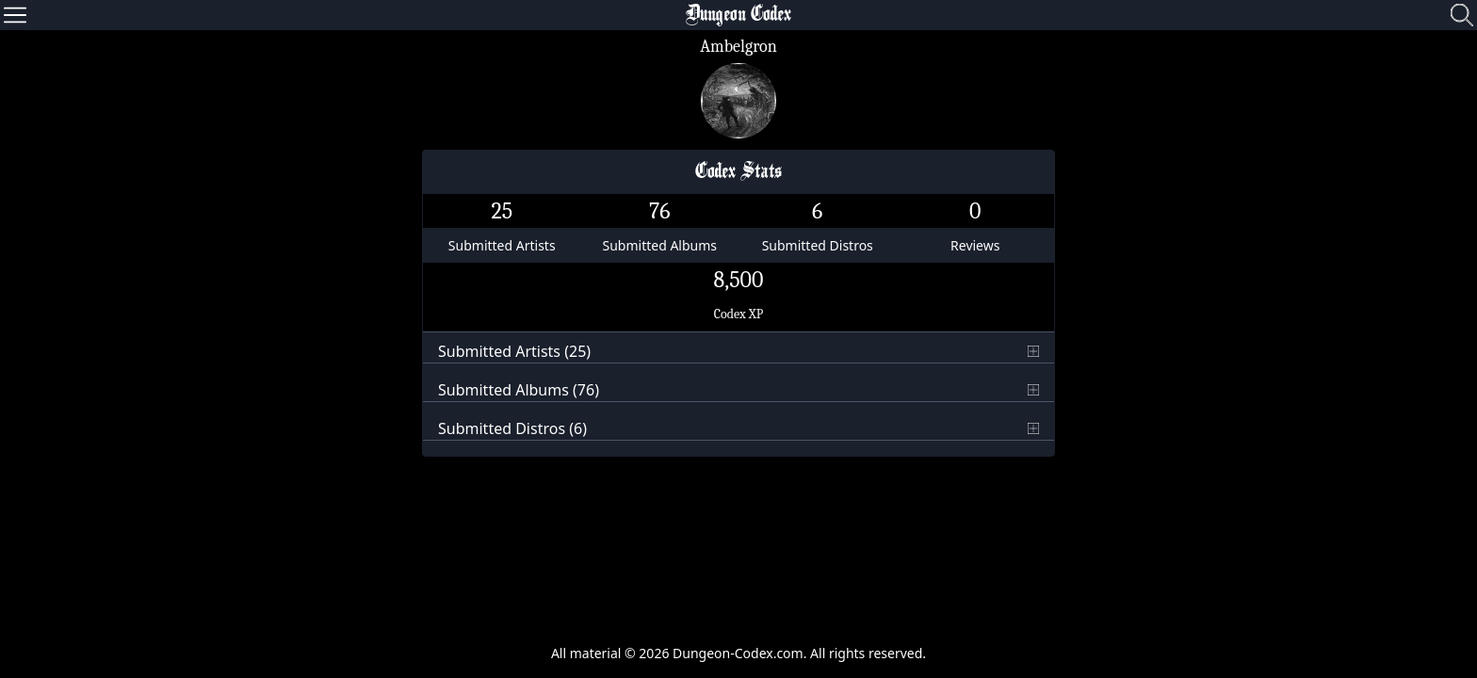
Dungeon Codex (738, 15)
